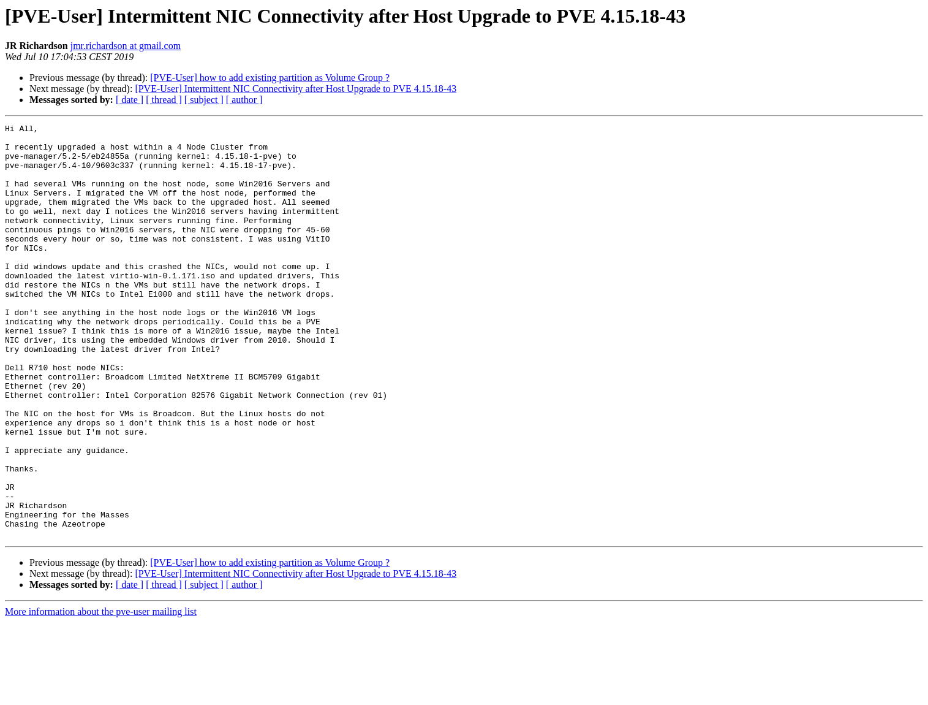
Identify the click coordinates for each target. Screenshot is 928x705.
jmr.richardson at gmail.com (125, 45)
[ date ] (129, 99)
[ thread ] (164, 99)
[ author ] (244, 99)
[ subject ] (204, 99)
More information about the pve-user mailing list (101, 694)
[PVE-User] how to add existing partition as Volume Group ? (270, 77)
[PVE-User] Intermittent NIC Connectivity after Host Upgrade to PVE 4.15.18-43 (295, 88)
